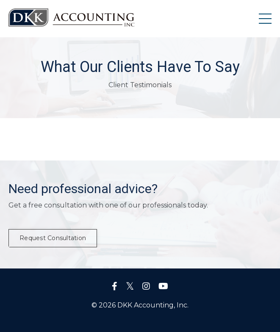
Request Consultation (52, 238)
